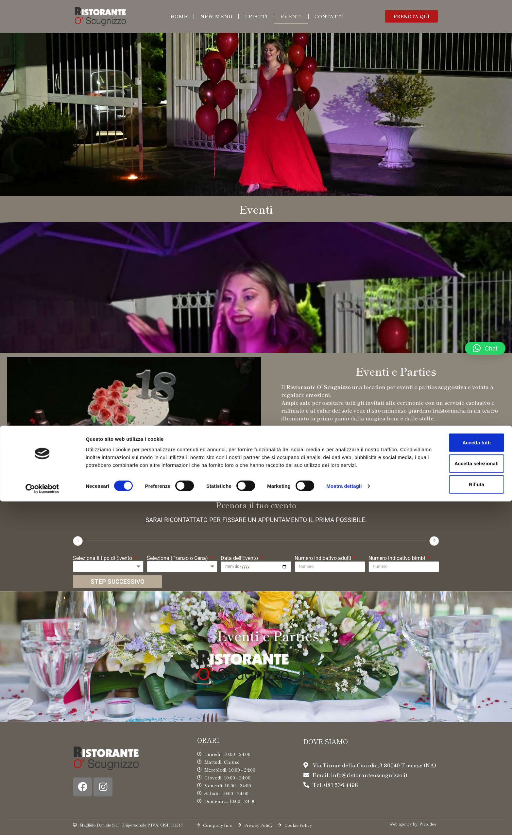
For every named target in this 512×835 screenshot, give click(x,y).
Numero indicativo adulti (323, 558)
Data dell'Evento (240, 558)
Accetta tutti (457, 770)
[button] (411, 16)
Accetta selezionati (457, 791)
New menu (216, 16)
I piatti (256, 16)
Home (179, 16)
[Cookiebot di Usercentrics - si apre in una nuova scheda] (42, 822)
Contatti (329, 16)
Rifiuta (457, 812)
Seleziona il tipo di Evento (103, 558)
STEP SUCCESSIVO (118, 581)
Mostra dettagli (344, 822)
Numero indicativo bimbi (397, 558)
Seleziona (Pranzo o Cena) (178, 558)
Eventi (291, 16)
